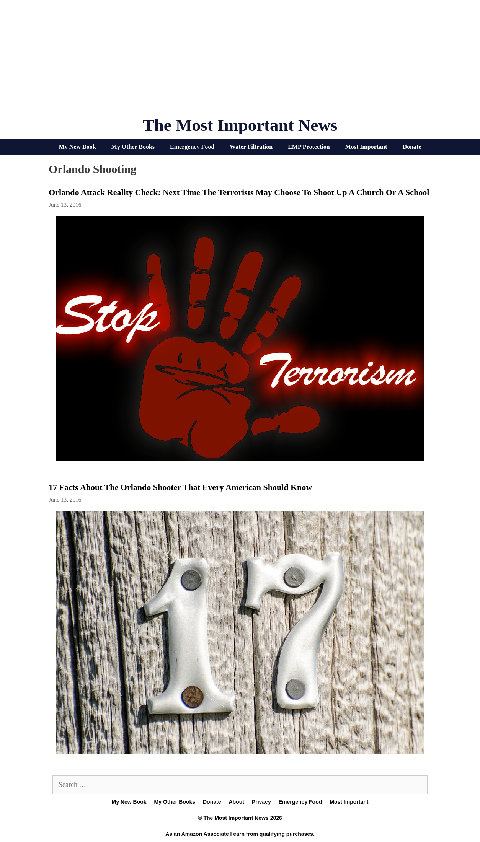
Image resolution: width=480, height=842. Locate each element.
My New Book (77, 146)
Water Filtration (251, 146)
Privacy (261, 802)
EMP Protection (309, 146)
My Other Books (133, 146)
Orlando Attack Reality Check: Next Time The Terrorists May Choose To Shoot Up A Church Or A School (239, 192)
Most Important (366, 146)
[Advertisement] (240, 61)
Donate (411, 146)
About (236, 802)
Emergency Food (192, 146)
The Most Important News (240, 125)
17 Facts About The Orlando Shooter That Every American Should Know (180, 487)
